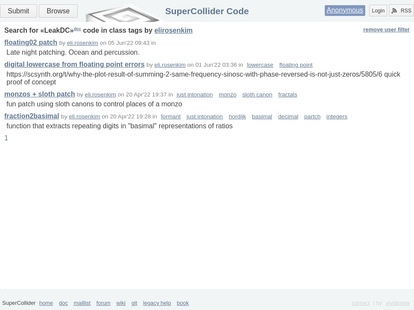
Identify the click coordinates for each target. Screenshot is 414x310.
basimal (262, 116)
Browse (58, 11)
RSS (401, 11)
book (183, 303)
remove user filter (387, 29)
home (46, 303)
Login (378, 11)
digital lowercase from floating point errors (74, 64)
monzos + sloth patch (39, 94)
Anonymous (345, 10)
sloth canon (257, 94)
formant (171, 116)
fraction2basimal (31, 116)
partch (312, 116)
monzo (227, 94)
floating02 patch (30, 42)
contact (361, 303)
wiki (120, 303)
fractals (287, 94)
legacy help (157, 303)
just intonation (195, 94)
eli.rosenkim (82, 43)
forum (104, 303)
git (135, 303)
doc (77, 28)
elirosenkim (173, 30)
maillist (82, 303)
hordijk (237, 116)
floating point (296, 65)
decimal (288, 116)
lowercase (260, 65)
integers (336, 116)
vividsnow (398, 303)
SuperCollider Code (207, 11)
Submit (18, 11)
